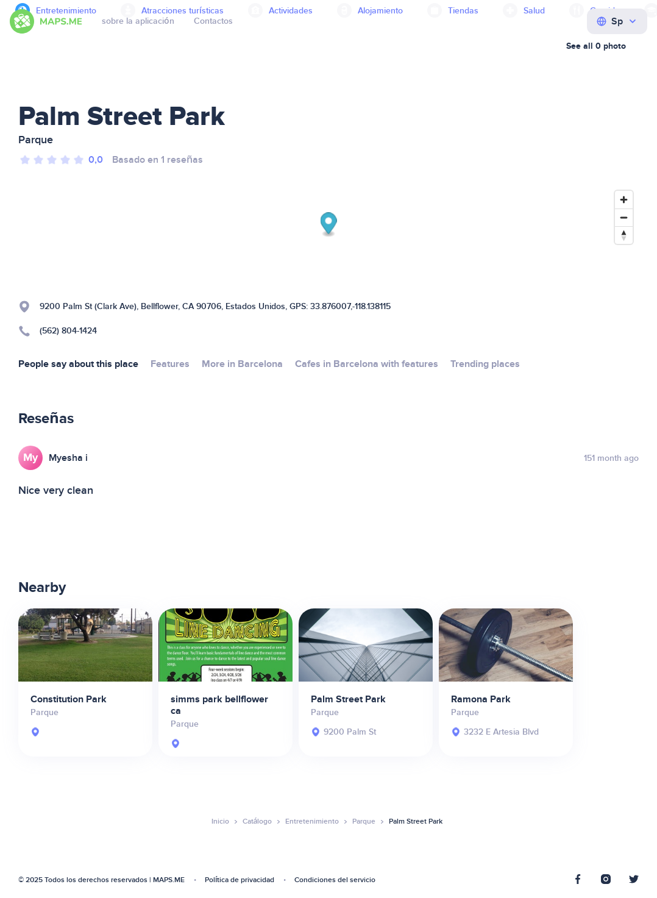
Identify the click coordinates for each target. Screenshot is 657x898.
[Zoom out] (624, 217)
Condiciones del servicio (334, 880)
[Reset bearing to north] (624, 235)
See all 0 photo (596, 46)
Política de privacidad (239, 880)
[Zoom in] (624, 199)
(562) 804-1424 (68, 331)
